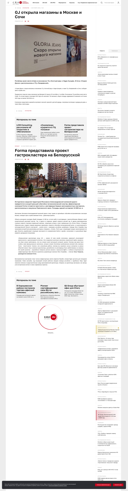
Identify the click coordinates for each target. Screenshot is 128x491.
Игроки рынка (102, 54)
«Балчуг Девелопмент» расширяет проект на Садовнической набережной (108, 312)
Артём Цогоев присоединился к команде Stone (106, 192)
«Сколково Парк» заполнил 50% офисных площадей (107, 375)
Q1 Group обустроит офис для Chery (74, 287)
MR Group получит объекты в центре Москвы (108, 226)
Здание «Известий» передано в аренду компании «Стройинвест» (108, 200)
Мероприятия (62, 2)
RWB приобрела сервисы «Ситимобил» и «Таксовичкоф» (107, 399)
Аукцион (100, 198)
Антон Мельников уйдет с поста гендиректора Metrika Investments (108, 252)
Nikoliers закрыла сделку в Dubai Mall (108, 407)
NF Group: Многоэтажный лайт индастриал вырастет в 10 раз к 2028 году (107, 416)
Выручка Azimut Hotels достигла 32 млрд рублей (107, 83)
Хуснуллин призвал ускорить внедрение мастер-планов (106, 111)
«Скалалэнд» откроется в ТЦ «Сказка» (48, 127)
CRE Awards (36, 2)
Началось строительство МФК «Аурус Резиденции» (106, 294)
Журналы (71, 2)
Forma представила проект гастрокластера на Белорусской (74, 128)
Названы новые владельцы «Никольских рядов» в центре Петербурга (106, 93)
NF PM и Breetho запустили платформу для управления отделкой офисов (108, 165)
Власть (100, 108)
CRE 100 (44, 2)
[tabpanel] (108, 272)
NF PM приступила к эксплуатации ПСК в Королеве (108, 321)
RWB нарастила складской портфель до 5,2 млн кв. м (108, 147)
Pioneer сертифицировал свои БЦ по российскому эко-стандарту (50, 289)
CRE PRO (52, 2)
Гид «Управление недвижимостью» (87, 2)
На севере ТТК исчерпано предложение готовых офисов (106, 128)
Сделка (100, 72)
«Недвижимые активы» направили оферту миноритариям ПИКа (108, 349)
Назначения (101, 134)
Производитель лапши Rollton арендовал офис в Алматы (106, 358)
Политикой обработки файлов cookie (58, 485)
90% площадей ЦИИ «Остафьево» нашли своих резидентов (107, 156)
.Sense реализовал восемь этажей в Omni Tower (108, 75)
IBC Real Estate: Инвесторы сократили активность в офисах (107, 175)
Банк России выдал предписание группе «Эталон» (107, 384)
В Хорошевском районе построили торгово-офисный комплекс (26, 289)
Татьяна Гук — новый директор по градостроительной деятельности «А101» (108, 138)
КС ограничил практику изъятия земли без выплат (107, 66)
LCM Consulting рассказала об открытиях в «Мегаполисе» (24, 128)
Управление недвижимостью (106, 318)
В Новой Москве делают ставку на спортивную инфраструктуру (107, 268)
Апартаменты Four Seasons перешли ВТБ (108, 235)
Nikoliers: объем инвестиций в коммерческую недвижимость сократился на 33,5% (107, 443)
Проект (100, 291)
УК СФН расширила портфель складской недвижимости (106, 302)
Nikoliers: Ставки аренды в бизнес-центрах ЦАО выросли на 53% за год (108, 119)
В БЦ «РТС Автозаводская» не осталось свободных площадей (107, 218)
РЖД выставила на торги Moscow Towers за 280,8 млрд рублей (107, 244)
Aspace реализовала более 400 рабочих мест (107, 285)
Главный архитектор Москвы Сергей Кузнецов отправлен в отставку (108, 330)
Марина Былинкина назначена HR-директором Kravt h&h (108, 453)
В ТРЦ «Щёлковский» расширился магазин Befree (108, 183)
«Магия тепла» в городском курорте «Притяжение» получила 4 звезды (108, 461)
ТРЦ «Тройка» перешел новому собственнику (107, 434)
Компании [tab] (115, 50)
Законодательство (103, 63)
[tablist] (108, 51)
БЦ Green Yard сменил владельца (107, 260)
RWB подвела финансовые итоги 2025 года (107, 479)
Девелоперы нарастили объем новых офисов (108, 277)
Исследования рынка (104, 116)
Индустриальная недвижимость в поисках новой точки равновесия (108, 209)
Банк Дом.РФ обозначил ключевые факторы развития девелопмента (108, 366)
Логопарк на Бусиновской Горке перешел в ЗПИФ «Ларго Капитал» (108, 102)
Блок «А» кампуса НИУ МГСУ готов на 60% (108, 470)
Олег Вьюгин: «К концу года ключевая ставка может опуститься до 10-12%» (108, 340)
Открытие (26, 8)
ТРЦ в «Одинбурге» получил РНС (107, 391)
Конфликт (101, 422)
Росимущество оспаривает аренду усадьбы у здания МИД (108, 425)
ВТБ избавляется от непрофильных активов (108, 57)
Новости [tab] (102, 50)
